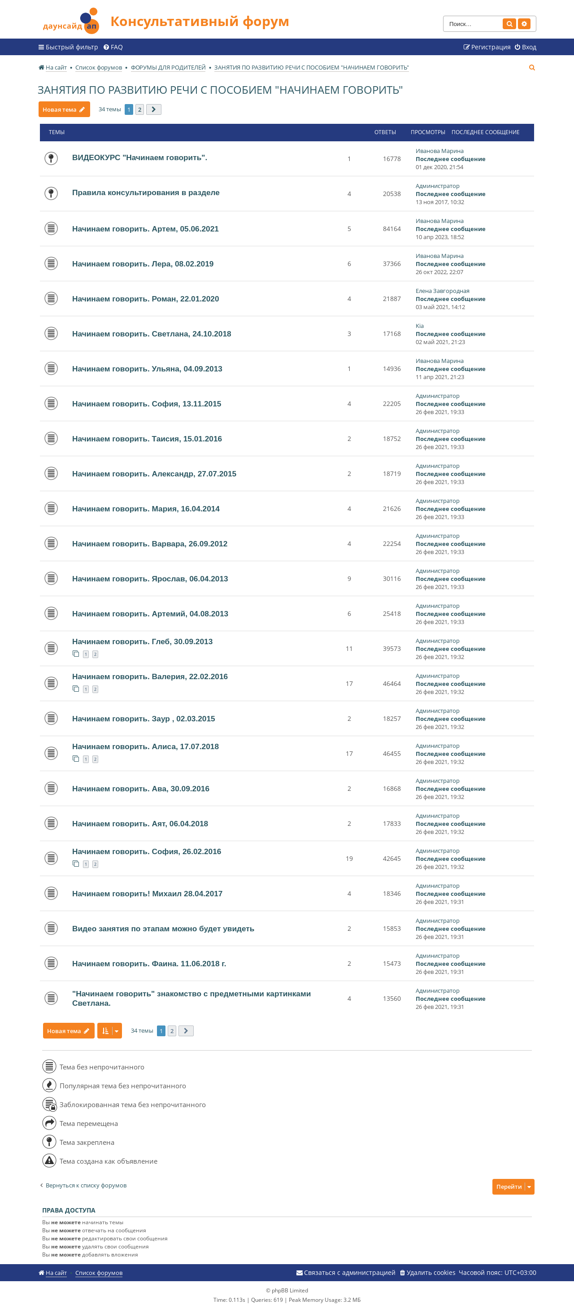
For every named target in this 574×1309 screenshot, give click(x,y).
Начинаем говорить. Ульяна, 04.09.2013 (147, 368)
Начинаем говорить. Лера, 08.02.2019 (142, 263)
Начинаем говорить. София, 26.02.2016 (146, 851)
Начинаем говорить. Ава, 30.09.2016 (140, 788)
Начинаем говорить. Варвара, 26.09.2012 (149, 543)
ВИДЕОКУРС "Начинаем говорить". (139, 157)
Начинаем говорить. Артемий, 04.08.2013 (150, 613)
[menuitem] (113, 47)
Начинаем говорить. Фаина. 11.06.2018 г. (149, 963)
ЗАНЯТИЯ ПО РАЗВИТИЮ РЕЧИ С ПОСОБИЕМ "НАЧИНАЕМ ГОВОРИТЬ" (220, 89)
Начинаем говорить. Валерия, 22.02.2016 (150, 676)
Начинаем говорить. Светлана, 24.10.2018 (151, 333)
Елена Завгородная (443, 291)
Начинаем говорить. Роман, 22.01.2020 (145, 298)
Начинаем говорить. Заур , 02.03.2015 (143, 718)
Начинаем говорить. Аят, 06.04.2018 (140, 823)
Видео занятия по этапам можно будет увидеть (163, 928)
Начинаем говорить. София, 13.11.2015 (146, 403)
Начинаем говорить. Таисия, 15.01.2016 (147, 438)
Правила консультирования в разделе (146, 192)
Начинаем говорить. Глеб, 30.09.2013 (142, 641)
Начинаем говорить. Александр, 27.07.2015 (154, 473)
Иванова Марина (440, 151)
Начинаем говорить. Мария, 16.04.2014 (146, 508)
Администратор (438, 186)
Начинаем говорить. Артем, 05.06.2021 (145, 228)
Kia (420, 326)
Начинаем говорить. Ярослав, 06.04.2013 (150, 578)
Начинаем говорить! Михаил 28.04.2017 (147, 893)
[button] (154, 109)
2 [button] (140, 109)
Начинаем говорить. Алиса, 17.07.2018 (145, 746)
